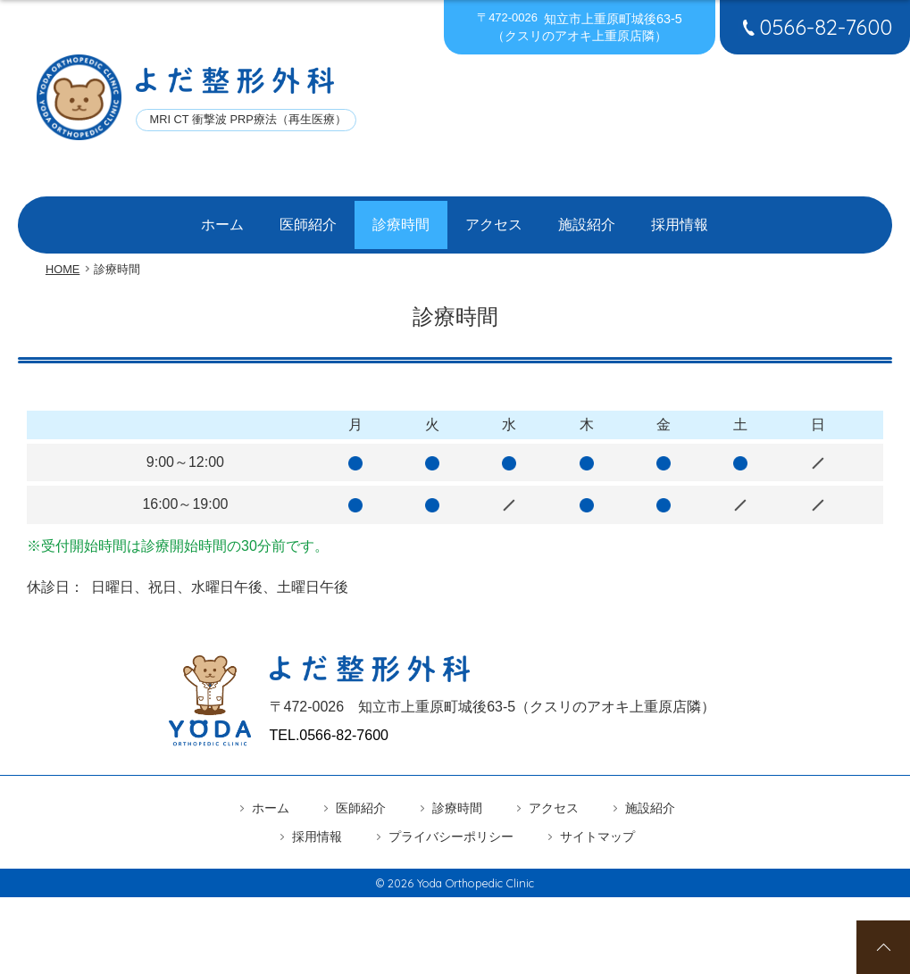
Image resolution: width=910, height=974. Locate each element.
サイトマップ (597, 824)
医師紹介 (308, 218)
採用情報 (679, 218)
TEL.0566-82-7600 (329, 722)
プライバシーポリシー (450, 824)
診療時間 (401, 218)
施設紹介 (586, 218)
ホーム (222, 218)
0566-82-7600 (815, 26)
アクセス (493, 218)
